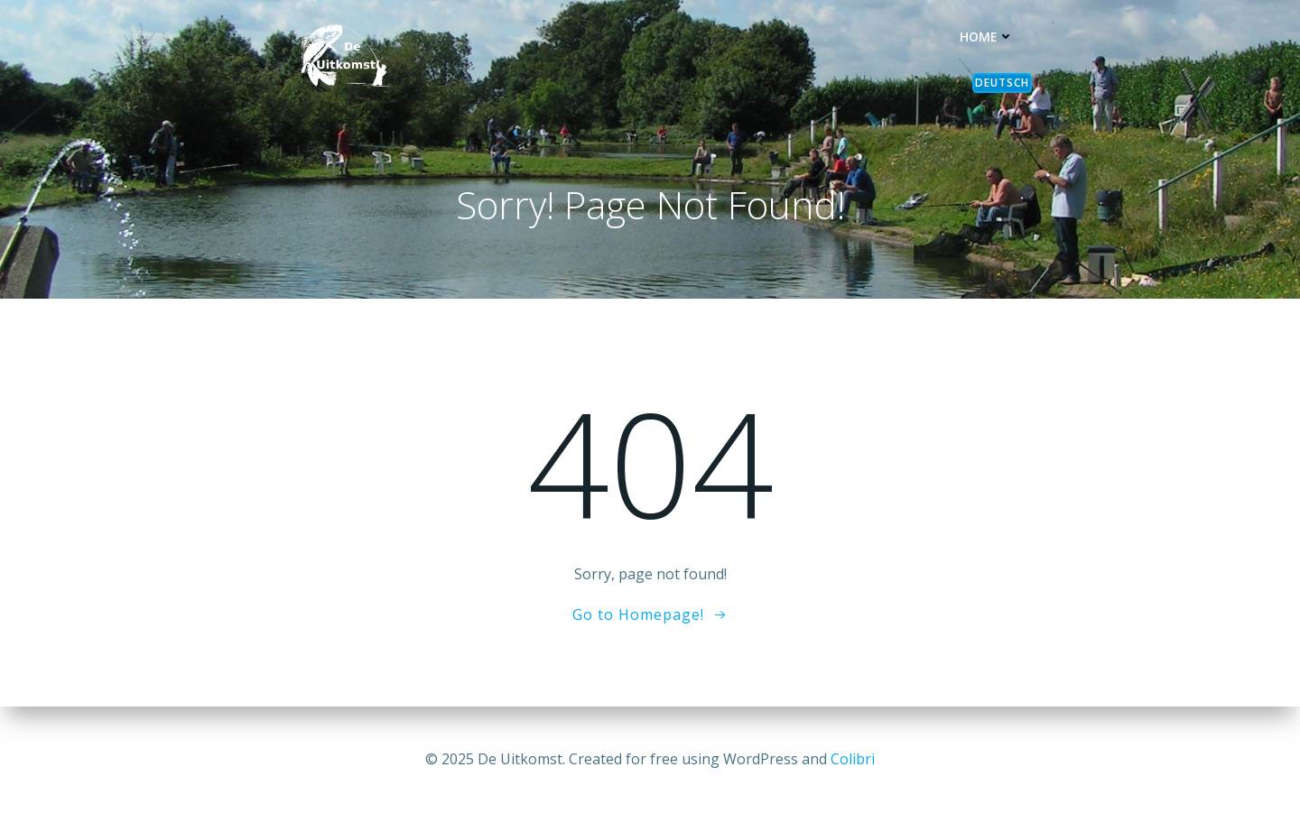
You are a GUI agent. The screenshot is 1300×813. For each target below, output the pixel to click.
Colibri (853, 759)
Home (987, 36)
